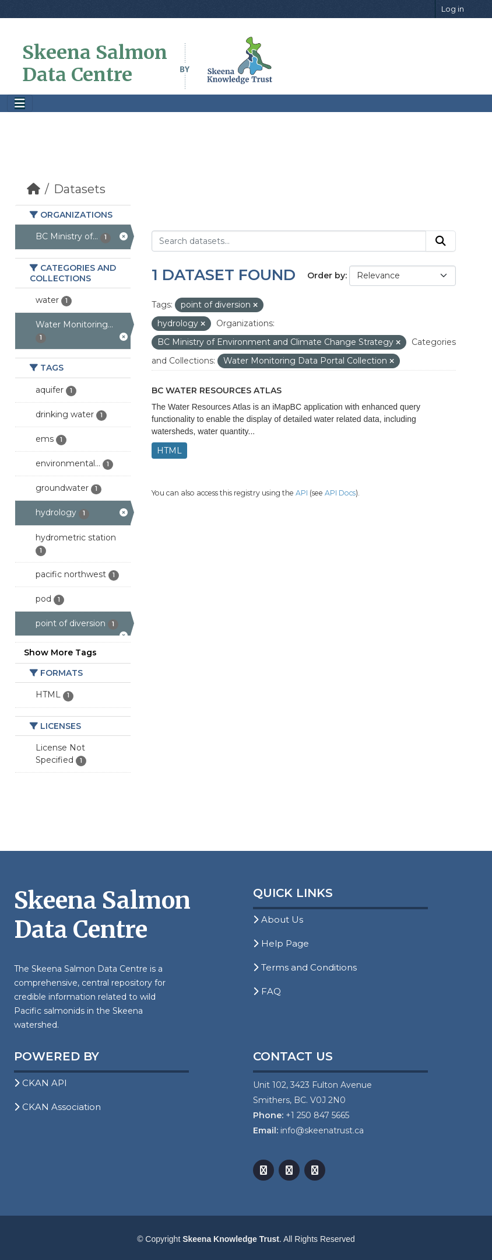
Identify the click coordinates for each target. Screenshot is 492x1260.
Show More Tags (60, 652)
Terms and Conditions (305, 967)
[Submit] (441, 241)
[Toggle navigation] (20, 104)
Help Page (281, 943)
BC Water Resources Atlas (217, 390)
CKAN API (40, 1082)
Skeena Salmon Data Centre (94, 63)
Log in (452, 8)
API (302, 492)
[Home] (33, 189)
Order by (326, 275)
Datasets (80, 189)
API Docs (340, 492)
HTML (169, 450)
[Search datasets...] (289, 241)
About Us (278, 919)
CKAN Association (57, 1106)
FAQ (267, 991)
